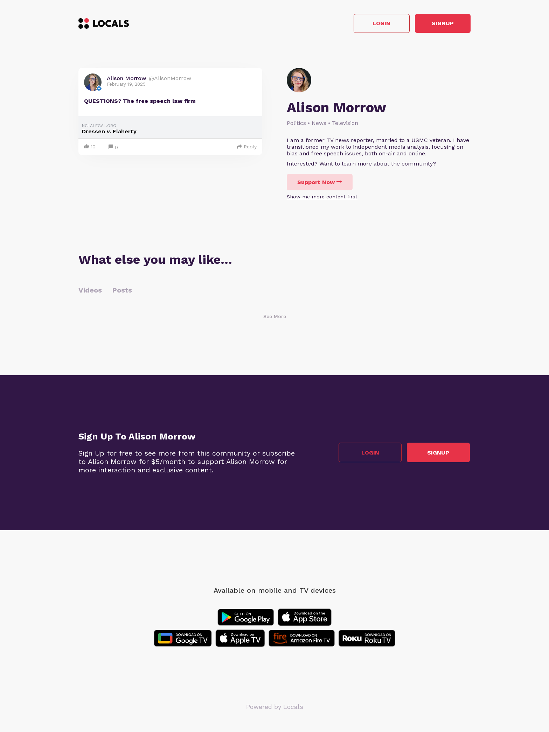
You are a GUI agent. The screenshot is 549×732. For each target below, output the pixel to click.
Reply (247, 147)
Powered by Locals (274, 707)
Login (371, 24)
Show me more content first (322, 197)
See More (274, 317)
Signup (439, 24)
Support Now (319, 183)
